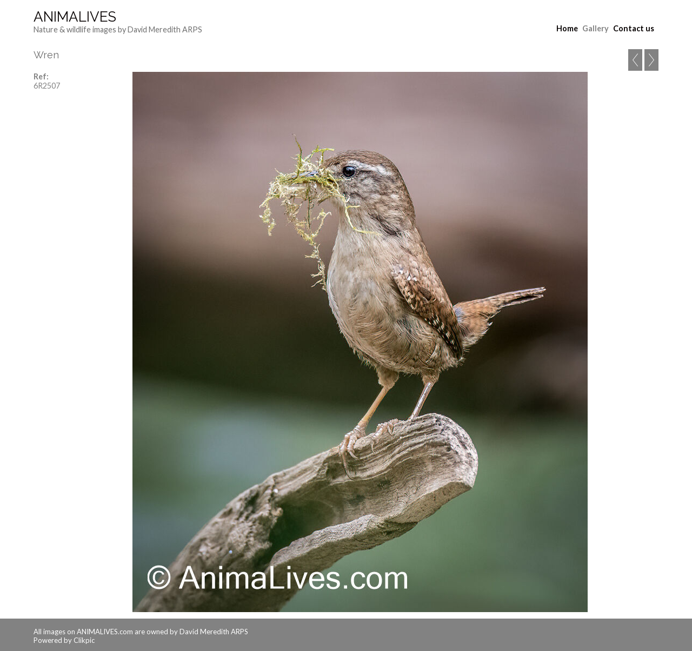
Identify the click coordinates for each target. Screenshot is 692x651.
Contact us (633, 28)
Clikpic (84, 640)
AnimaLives (75, 17)
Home (567, 28)
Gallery (595, 28)
